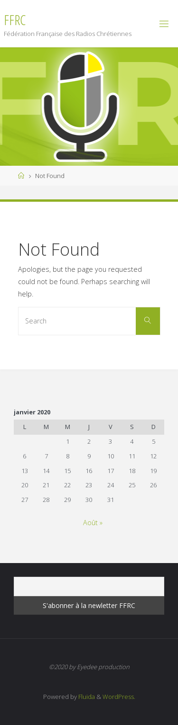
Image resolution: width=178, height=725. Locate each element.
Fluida (86, 696)
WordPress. (119, 696)
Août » (93, 522)
